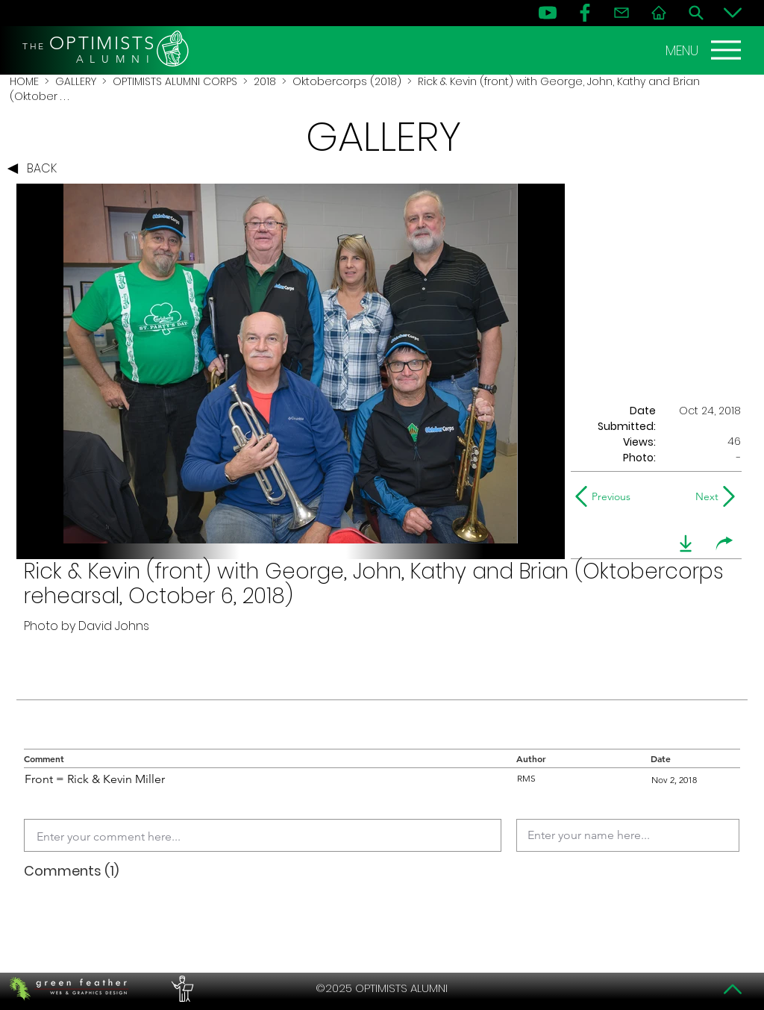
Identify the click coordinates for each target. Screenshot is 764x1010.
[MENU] (705, 50)
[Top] (732, 989)
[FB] (585, 12)
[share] (724, 543)
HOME (24, 81)
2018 (265, 81)
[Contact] (621, 12)
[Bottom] (732, 12)
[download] (686, 543)
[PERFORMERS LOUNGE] (180, 988)
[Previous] (606, 496)
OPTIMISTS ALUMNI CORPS (175, 81)
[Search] (696, 12)
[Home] (658, 12)
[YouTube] (547, 12)
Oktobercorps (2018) (346, 81)
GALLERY (75, 81)
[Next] (703, 496)
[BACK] (36, 169)
